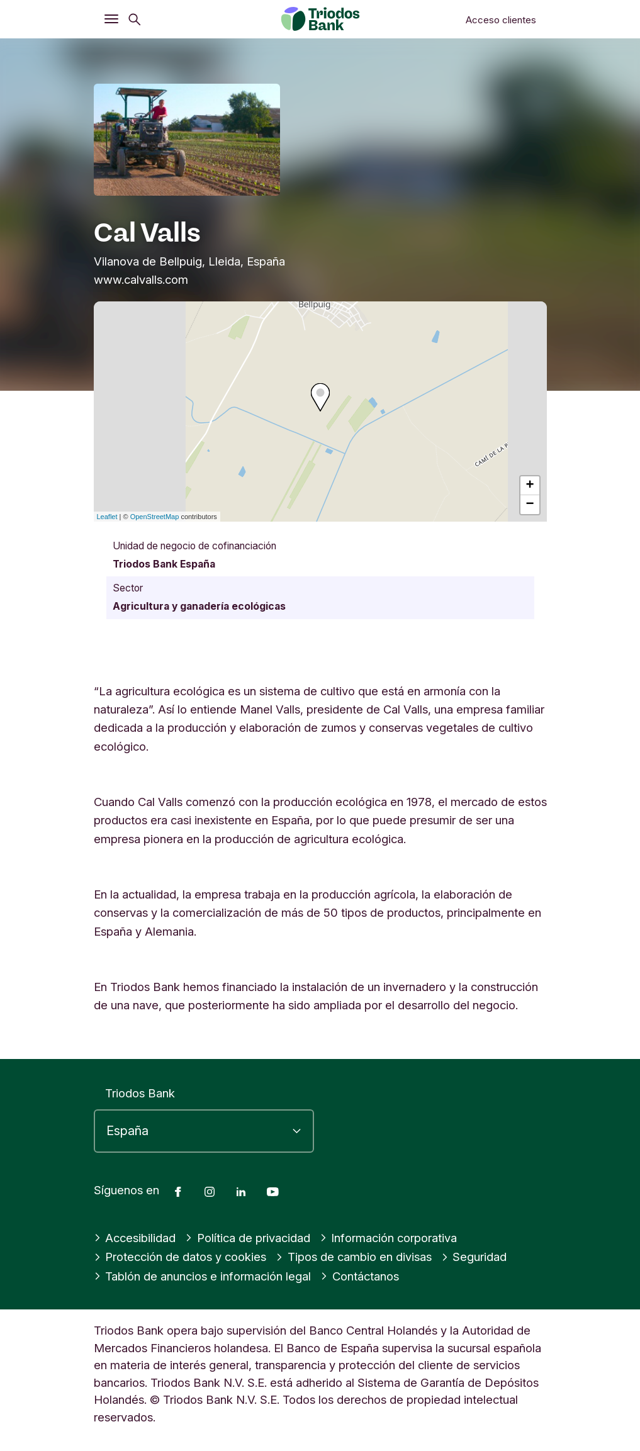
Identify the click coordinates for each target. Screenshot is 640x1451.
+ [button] (529, 485)
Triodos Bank (140, 1093)
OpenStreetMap (154, 516)
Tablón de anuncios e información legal (203, 1276)
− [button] (529, 504)
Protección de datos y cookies (180, 1256)
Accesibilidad (135, 1238)
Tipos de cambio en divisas (354, 1256)
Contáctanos (359, 1276)
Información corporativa (389, 1238)
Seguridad (474, 1256)
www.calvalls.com (141, 279)
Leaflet (107, 516)
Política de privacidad (247, 1238)
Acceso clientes (501, 20)
